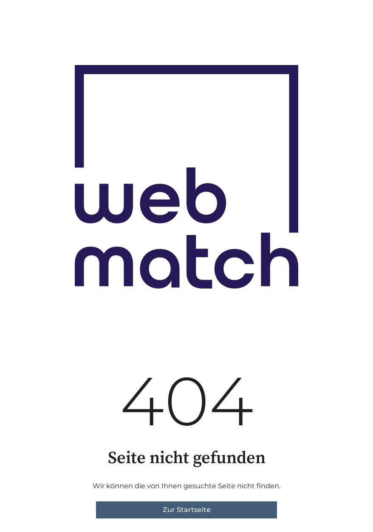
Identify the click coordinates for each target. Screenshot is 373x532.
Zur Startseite (187, 510)
